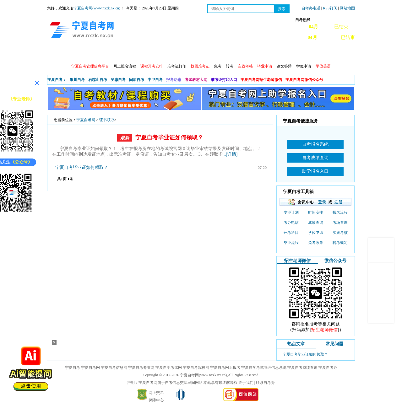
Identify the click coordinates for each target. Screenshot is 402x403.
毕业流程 (291, 242)
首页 (56, 53)
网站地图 (347, 8)
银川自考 (77, 80)
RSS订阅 (330, 8)
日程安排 (133, 53)
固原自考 (136, 80)
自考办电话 (311, 8)
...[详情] (230, 154)
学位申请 (303, 66)
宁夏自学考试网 (168, 367)
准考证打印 (176, 66)
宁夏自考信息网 (114, 367)
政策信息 (79, 53)
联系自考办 (265, 382)
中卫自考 (155, 80)
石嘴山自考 (97, 80)
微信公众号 (335, 260)
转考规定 (340, 242)
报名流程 (340, 212)
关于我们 (245, 382)
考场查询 (340, 222)
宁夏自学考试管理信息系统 (263, 367)
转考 (229, 66)
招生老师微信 (297, 260)
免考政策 (315, 242)
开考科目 (291, 232)
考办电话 (291, 222)
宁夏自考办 (327, 367)
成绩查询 (160, 53)
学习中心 (295, 53)
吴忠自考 (118, 80)
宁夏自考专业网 (141, 367)
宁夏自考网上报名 (225, 367)
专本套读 (214, 53)
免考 (217, 66)
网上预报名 (324, 53)
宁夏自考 (72, 367)
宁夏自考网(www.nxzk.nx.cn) (96, 8)
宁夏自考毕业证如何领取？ (169, 137)
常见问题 (268, 53)
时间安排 (315, 212)
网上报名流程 (124, 66)
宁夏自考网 (85, 120)
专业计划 (187, 53)
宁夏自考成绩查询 (302, 367)
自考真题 (241, 53)
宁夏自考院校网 (196, 367)
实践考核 (340, 232)
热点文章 (296, 343)
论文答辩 (284, 66)
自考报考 (106, 53)
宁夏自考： (56, 80)
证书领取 (106, 120)
